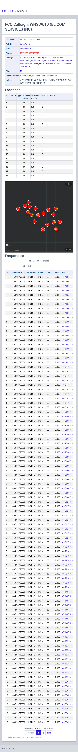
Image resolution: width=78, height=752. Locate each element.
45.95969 (66, 412)
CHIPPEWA (50, 63)
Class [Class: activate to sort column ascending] (40, 272)
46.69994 (66, 322)
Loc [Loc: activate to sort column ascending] (7, 272)
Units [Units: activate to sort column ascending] (49, 272)
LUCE (41, 63)
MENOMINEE (26, 63)
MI (21, 71)
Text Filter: (39, 266)
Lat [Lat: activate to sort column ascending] (63, 272)
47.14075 (66, 592)
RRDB (4, 11)
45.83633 (66, 682)
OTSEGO (59, 63)
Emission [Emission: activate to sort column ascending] (31, 272)
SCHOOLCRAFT (57, 58)
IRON (58, 60)
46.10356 (66, 637)
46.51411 (66, 367)
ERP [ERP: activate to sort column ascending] (57, 272)
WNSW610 (25, 44)
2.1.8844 (10, 748)
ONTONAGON (37, 60)
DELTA (35, 63)
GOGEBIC (24, 58)
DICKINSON (66, 60)
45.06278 (66, 502)
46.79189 (66, 547)
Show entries (39, 261)
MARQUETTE (44, 58)
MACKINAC (25, 60)
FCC (12, 11)
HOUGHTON (49, 60)
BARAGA (33, 58)
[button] (74, 4)
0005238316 (25, 49)
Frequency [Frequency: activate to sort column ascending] (17, 272)
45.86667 (66, 457)
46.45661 (66, 277)
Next (49, 733)
